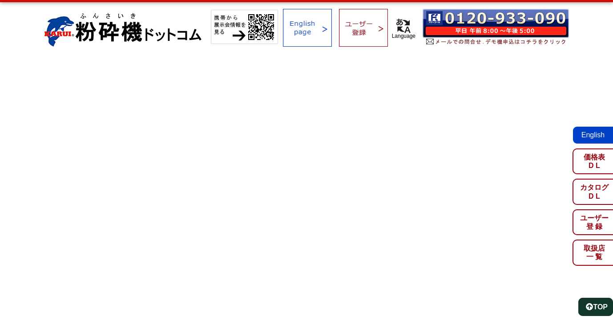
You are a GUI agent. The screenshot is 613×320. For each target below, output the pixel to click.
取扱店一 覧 (594, 252)
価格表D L (594, 161)
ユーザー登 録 (594, 222)
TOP (597, 307)
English (593, 135)
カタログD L (594, 192)
